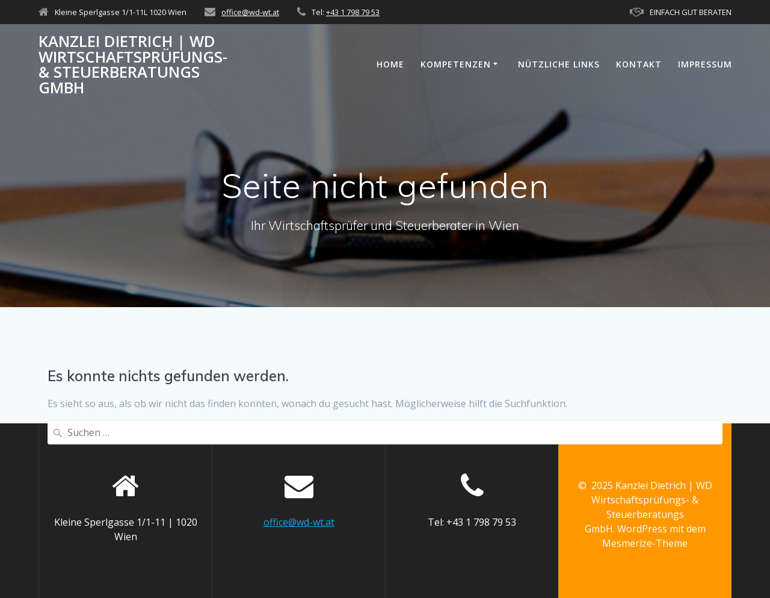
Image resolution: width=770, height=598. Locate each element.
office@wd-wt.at (250, 12)
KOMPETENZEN (455, 64)
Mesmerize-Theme (645, 543)
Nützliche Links (559, 64)
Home (390, 64)
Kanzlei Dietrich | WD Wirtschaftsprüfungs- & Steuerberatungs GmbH (132, 64)
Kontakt (639, 64)
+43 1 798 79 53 (353, 12)
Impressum (705, 64)
